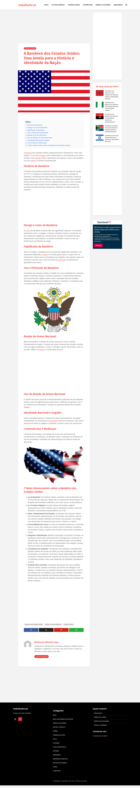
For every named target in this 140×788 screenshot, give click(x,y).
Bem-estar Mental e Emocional (63, 722)
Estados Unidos (68, 627)
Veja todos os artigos (41, 659)
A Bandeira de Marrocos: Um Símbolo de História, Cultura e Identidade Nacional (111, 95)
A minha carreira (74, 5)
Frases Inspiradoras (59, 749)
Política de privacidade (101, 724)
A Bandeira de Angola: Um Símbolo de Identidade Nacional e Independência (111, 118)
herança (41, 350)
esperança (62, 260)
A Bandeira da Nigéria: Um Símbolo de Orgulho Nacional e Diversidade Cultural (111, 106)
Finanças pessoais (59, 737)
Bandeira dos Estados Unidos (34, 627)
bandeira (28, 153)
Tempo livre (57, 773)
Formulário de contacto (100, 738)
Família (55, 733)
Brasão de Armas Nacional (53, 627)
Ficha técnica (98, 716)
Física (55, 741)
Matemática (118, 5)
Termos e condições (100, 728)
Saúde (55, 769)
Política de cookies (100, 720)
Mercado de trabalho (60, 765)
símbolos (43, 155)
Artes (55, 718)
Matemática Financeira (60, 761)
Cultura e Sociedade (103, 5)
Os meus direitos (58, 5)
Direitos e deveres (59, 730)
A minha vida (87, 5)
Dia (29, 500)
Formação (56, 745)
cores (28, 231)
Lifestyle (56, 753)
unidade (45, 255)
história (41, 161)
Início (46, 5)
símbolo (39, 158)
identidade (54, 421)
